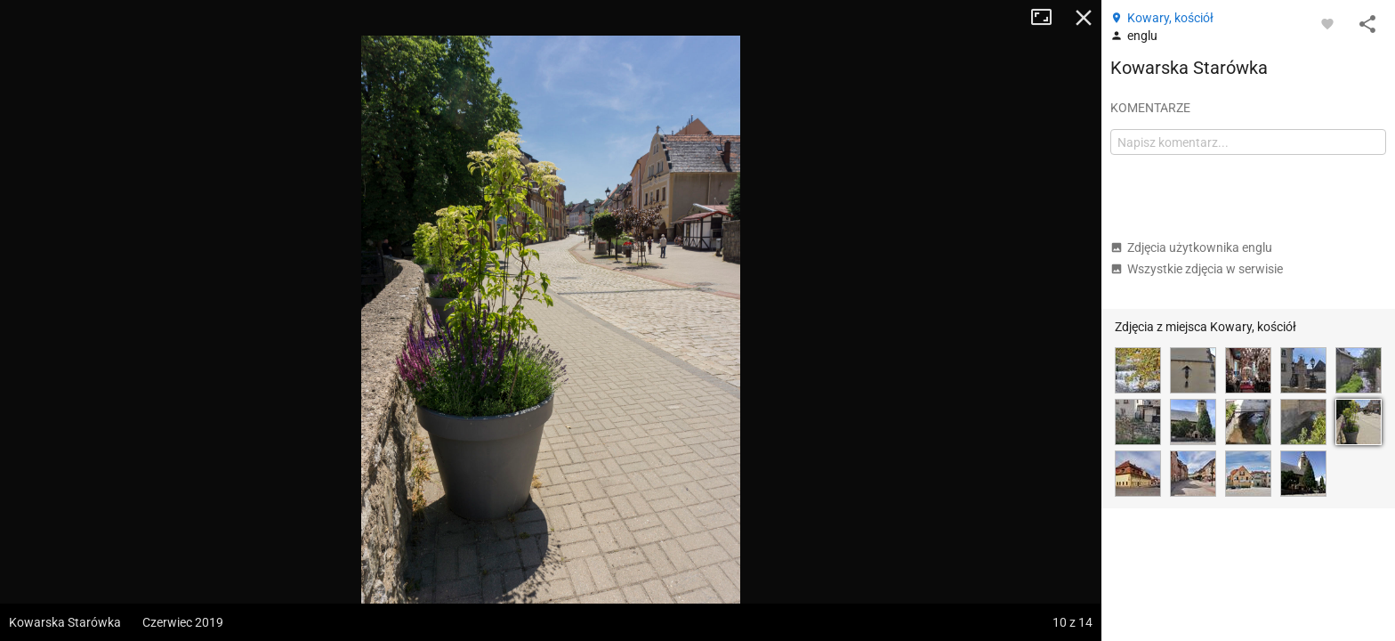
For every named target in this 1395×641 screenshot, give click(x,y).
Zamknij (1083, 18)
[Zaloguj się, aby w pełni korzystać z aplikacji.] (1327, 23)
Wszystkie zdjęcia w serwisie (1196, 269)
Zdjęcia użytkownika (1191, 247)
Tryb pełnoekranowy (1048, 18)
